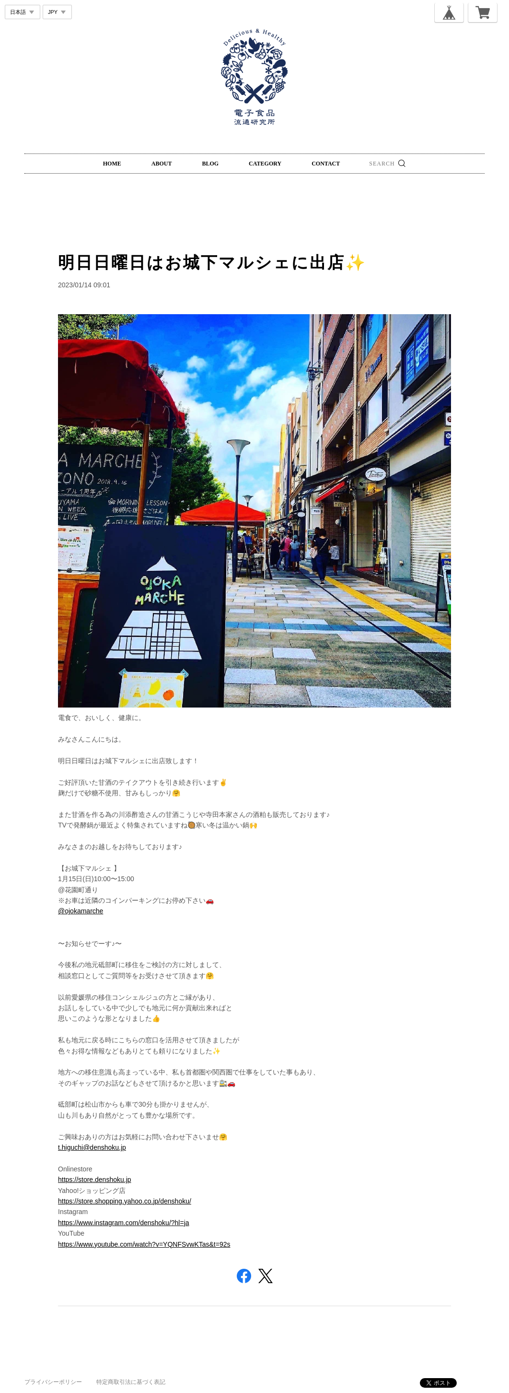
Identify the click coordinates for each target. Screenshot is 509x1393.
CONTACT (326, 163)
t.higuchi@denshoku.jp (92, 1147)
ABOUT (161, 163)
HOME (112, 163)
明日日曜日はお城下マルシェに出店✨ (212, 262)
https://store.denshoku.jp (94, 1179)
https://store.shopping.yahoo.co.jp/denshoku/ (124, 1201)
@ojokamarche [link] (80, 911)
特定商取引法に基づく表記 (130, 1382)
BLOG (210, 163)
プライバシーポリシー (53, 1382)
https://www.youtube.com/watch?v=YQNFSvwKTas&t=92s (144, 1244)
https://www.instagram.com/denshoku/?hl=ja (123, 1223)
